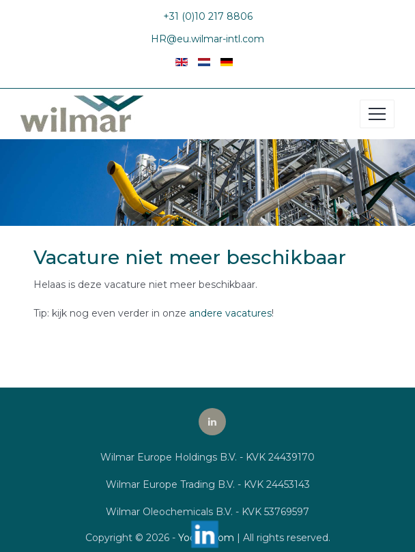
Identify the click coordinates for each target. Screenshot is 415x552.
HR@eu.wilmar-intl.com (207, 39)
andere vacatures (230, 313)
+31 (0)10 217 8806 (208, 16)
